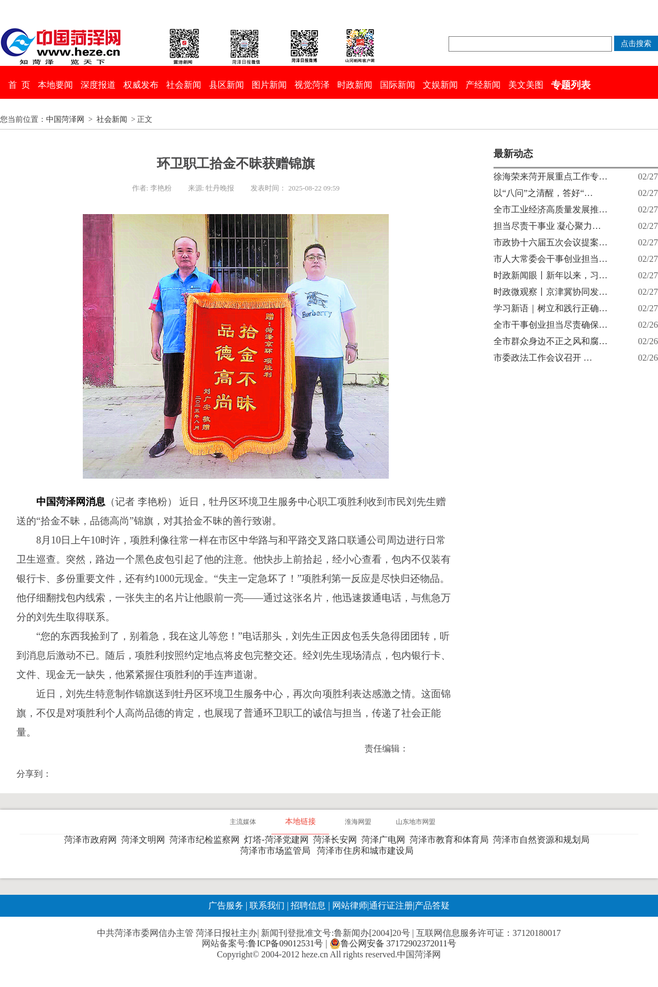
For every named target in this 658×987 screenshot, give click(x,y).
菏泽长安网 (337, 839)
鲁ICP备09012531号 (285, 943)
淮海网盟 (358, 822)
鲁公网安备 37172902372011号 (393, 943)
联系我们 (267, 905)
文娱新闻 (440, 84)
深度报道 (98, 84)
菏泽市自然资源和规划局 (543, 839)
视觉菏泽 (312, 84)
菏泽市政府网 (92, 839)
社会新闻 (183, 84)
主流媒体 (243, 822)
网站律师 (348, 905)
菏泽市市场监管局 (277, 850)
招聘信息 (308, 905)
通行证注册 (391, 905)
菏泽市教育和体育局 (451, 839)
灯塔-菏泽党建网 (278, 839)
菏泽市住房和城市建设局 (367, 850)
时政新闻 (354, 84)
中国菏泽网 (65, 119)
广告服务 (225, 905)
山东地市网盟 (415, 822)
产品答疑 (432, 905)
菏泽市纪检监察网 (206, 839)
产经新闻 (483, 84)
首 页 (19, 84)
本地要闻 (55, 84)
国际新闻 (397, 84)
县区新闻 (226, 84)
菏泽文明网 (145, 839)
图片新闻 (269, 84)
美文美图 (525, 84)
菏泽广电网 (385, 839)
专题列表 (571, 85)
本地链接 (300, 821)
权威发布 (140, 84)
